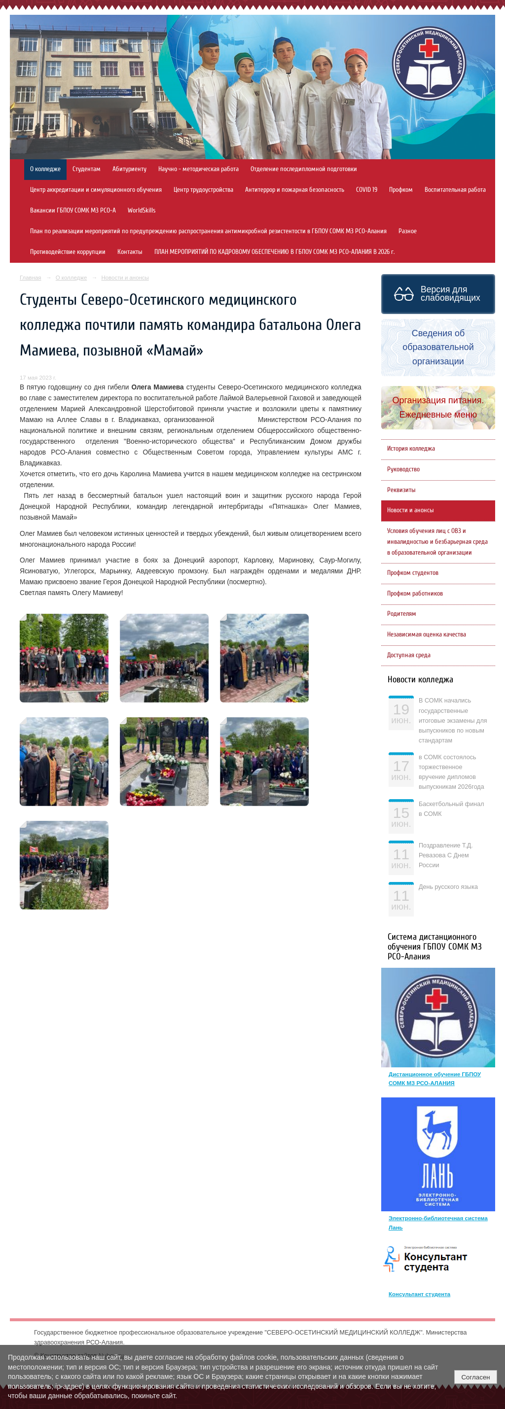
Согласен (475, 1377)
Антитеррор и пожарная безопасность (294, 190)
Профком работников (415, 594)
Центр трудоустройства (203, 190)
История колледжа (411, 449)
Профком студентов (412, 573)
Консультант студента (419, 1294)
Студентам (86, 169)
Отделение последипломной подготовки (304, 169)
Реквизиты (401, 490)
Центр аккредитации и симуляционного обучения (96, 190)
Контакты (130, 252)
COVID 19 (366, 190)
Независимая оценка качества (426, 634)
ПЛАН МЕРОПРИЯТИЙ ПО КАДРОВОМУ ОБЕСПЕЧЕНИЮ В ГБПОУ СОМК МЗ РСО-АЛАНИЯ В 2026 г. (274, 252)
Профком (401, 190)
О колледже (45, 169)
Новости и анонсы (124, 278)
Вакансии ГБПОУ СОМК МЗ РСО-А (73, 210)
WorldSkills (141, 210)
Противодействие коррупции (68, 252)
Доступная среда (409, 655)
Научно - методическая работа (198, 169)
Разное (407, 231)
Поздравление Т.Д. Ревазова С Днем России (446, 855)
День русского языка (448, 886)
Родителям (401, 614)
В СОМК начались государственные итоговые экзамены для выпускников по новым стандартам (453, 720)
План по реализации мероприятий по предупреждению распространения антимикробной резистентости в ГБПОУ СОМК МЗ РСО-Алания (208, 231)
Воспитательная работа (455, 190)
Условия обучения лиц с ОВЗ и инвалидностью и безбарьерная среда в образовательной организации (437, 542)
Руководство (403, 469)
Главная (30, 278)
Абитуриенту (129, 169)
